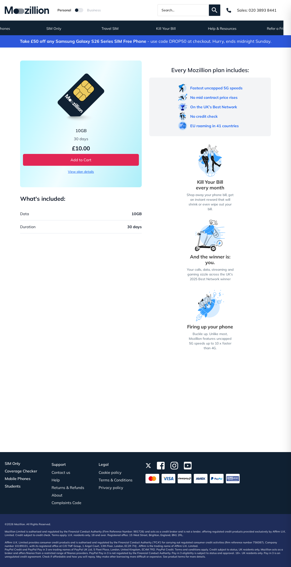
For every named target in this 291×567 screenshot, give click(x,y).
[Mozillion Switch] (79, 10)
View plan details (81, 172)
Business (94, 10)
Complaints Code (66, 503)
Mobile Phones (18, 478)
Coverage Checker (21, 471)
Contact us (61, 472)
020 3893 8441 (263, 10)
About (57, 495)
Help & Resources (230, 28)
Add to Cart (81, 159)
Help (56, 480)
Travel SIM (117, 28)
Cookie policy (110, 472)
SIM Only (61, 28)
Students (13, 486)
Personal (64, 10)
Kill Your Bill (173, 28)
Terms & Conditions (115, 480)
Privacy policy (111, 487)
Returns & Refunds (68, 487)
